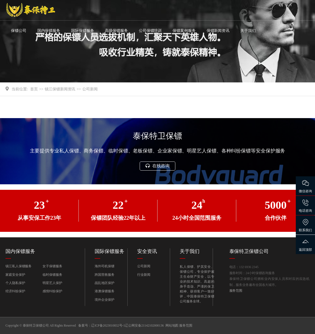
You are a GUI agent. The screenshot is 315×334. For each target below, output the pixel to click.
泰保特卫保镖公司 (249, 251)
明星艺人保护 (52, 283)
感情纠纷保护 (52, 291)
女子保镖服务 (52, 266)
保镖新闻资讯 (218, 31)
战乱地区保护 (104, 283)
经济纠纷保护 (15, 291)
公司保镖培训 (150, 31)
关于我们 (248, 31)
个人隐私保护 (15, 283)
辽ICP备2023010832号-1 (108, 325)
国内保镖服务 (48, 31)
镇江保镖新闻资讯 (60, 89)
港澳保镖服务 (104, 291)
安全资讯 (147, 251)
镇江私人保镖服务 (18, 266)
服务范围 (236, 291)
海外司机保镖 (104, 266)
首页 (34, 89)
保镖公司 (18, 31)
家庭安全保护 (15, 275)
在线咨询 (157, 165)
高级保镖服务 (116, 31)
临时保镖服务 (52, 275)
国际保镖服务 (82, 31)
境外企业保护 (104, 300)
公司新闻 (90, 89)
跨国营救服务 (104, 275)
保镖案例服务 (184, 31)
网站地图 (172, 325)
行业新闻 (143, 275)
